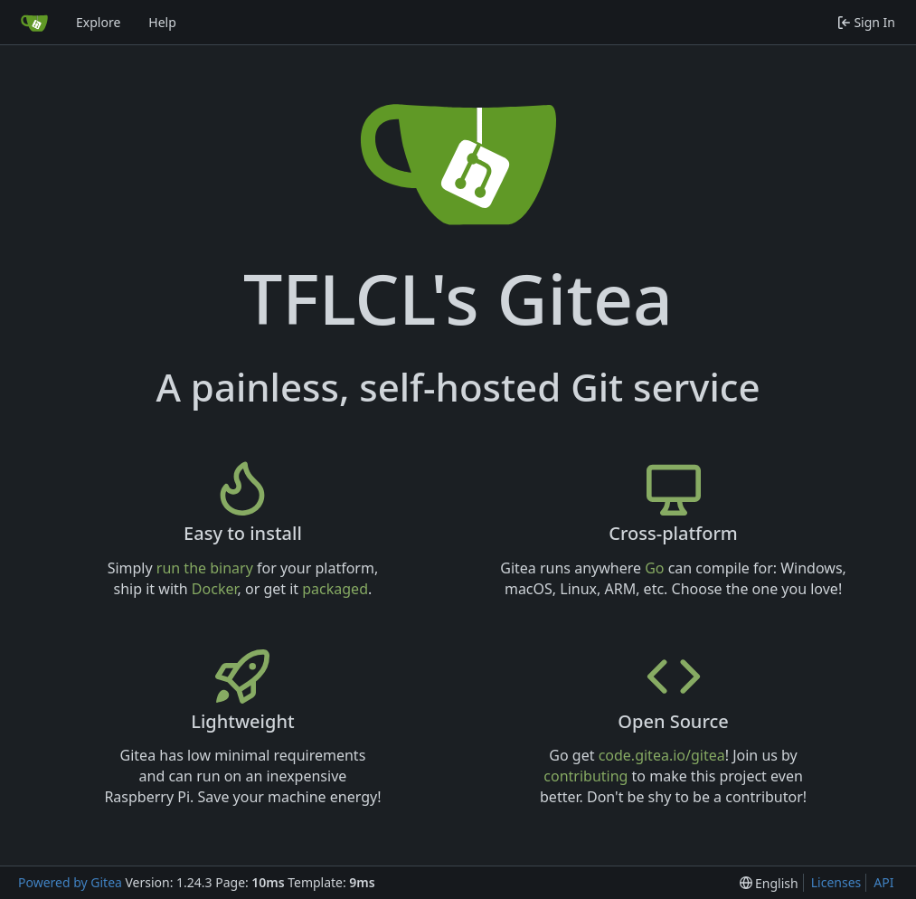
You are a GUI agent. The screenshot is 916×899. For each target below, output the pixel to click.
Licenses (836, 882)
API (883, 882)
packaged (335, 589)
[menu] (769, 883)
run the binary (204, 568)
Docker (215, 589)
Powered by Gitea (70, 882)
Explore (98, 22)
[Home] (34, 22)
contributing (585, 776)
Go (654, 568)
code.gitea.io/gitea (662, 755)
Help (162, 22)
